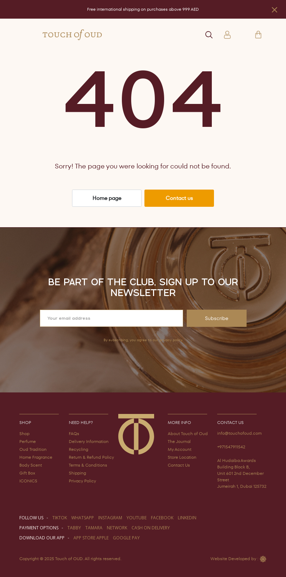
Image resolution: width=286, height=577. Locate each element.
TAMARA (94, 528)
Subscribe (216, 318)
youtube (137, 518)
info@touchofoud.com (239, 433)
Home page (106, 198)
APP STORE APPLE (91, 538)
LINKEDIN (187, 518)
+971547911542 (231, 447)
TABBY (74, 528)
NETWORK (117, 528)
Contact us (179, 198)
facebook (162, 518)
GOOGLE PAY (126, 538)
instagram (110, 518)
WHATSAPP (82, 518)
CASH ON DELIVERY (151, 528)
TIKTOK (59, 518)
